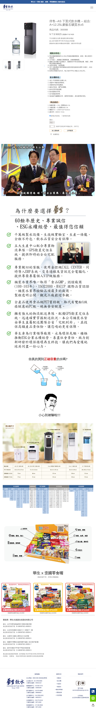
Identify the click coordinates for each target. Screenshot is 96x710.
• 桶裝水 (58, 678)
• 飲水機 (58, 681)
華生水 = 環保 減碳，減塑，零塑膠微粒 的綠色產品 (48, 2)
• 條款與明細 (59, 689)
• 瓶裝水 (58, 686)
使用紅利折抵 (54, 116)
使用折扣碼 (66, 116)
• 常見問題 (59, 695)
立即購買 (70, 130)
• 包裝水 (58, 683)
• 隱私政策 (59, 692)
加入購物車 (55, 130)
